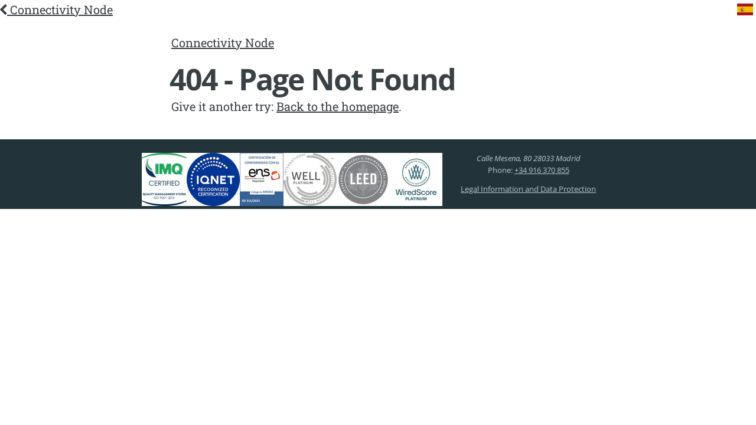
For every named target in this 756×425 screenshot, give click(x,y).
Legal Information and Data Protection (528, 189)
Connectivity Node (56, 9)
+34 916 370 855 (541, 170)
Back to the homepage (337, 106)
